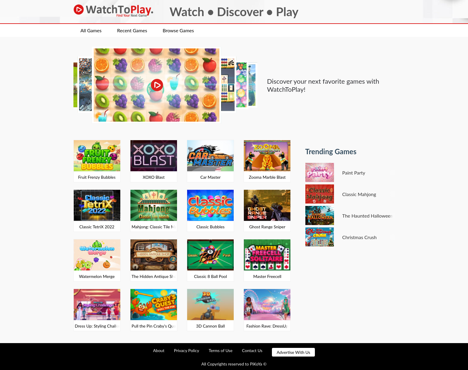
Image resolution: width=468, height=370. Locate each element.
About (158, 350)
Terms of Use (221, 350)
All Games (91, 30)
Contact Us (252, 350)
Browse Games (178, 30)
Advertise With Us (293, 352)
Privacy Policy (186, 350)
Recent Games (132, 30)
